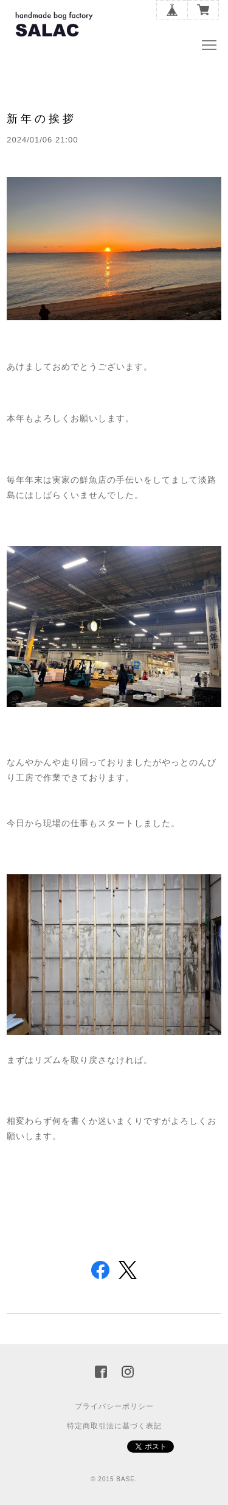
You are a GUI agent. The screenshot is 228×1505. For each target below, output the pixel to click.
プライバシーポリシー (114, 1406)
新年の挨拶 (42, 118)
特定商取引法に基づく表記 (114, 1426)
